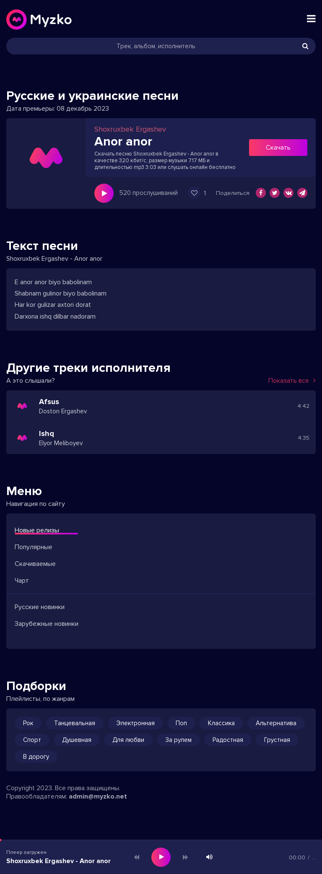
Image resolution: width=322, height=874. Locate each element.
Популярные (33, 547)
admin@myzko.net (98, 796)
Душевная (76, 740)
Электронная (135, 723)
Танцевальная (74, 723)
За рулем (178, 740)
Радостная (228, 740)
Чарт (22, 580)
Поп (181, 723)
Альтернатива (276, 723)
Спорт (32, 740)
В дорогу (36, 756)
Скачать (278, 147)
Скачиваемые (35, 564)
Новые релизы (37, 530)
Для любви (128, 740)
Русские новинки (40, 607)
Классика (221, 723)
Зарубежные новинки (46, 624)
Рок (28, 723)
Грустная (277, 740)
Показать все (292, 380)
